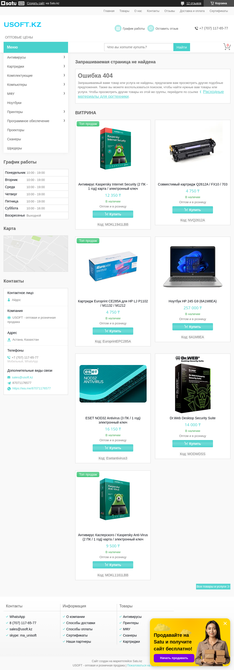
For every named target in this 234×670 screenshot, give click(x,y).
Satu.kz (137, 661)
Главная (109, 11)
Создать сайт (36, 3)
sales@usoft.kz (22, 377)
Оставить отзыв (166, 28)
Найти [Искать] (182, 47)
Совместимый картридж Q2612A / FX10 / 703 (192, 184)
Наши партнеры (78, 641)
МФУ (10, 94)
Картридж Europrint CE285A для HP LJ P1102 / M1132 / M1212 (113, 303)
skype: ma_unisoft (23, 635)
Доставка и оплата (192, 11)
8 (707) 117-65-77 (23, 623)
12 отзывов (193, 3)
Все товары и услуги (211, 586)
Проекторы (15, 130)
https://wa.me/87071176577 (31, 388)
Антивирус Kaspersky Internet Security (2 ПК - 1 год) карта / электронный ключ (113, 186)
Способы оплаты (79, 629)
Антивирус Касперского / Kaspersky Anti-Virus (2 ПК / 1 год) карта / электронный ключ (113, 537)
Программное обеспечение (28, 121)
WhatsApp (17, 617)
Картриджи (15, 66)
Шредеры (14, 148)
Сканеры (14, 139)
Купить (115, 214)
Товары (124, 11)
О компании (75, 617)
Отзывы (169, 11)
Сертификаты (219, 11)
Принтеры (15, 112)
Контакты (153, 11)
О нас (138, 11)
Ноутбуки (14, 103)
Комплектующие (20, 75)
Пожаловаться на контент (144, 665)
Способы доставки (80, 623)
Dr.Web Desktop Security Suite (193, 418)
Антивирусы (16, 57)
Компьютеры (17, 85)
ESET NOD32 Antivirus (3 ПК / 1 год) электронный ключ (113, 420)
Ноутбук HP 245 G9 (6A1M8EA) (193, 301)
